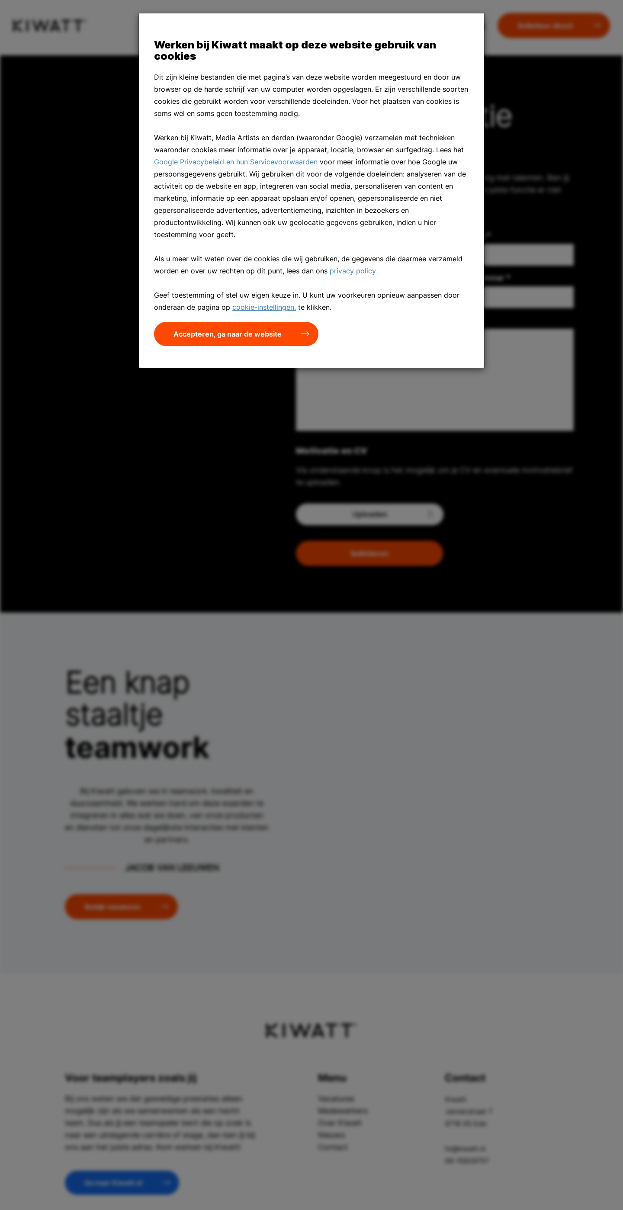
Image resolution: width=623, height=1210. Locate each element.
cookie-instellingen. (264, 307)
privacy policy (353, 270)
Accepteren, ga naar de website (227, 334)
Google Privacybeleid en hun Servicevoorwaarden (236, 161)
